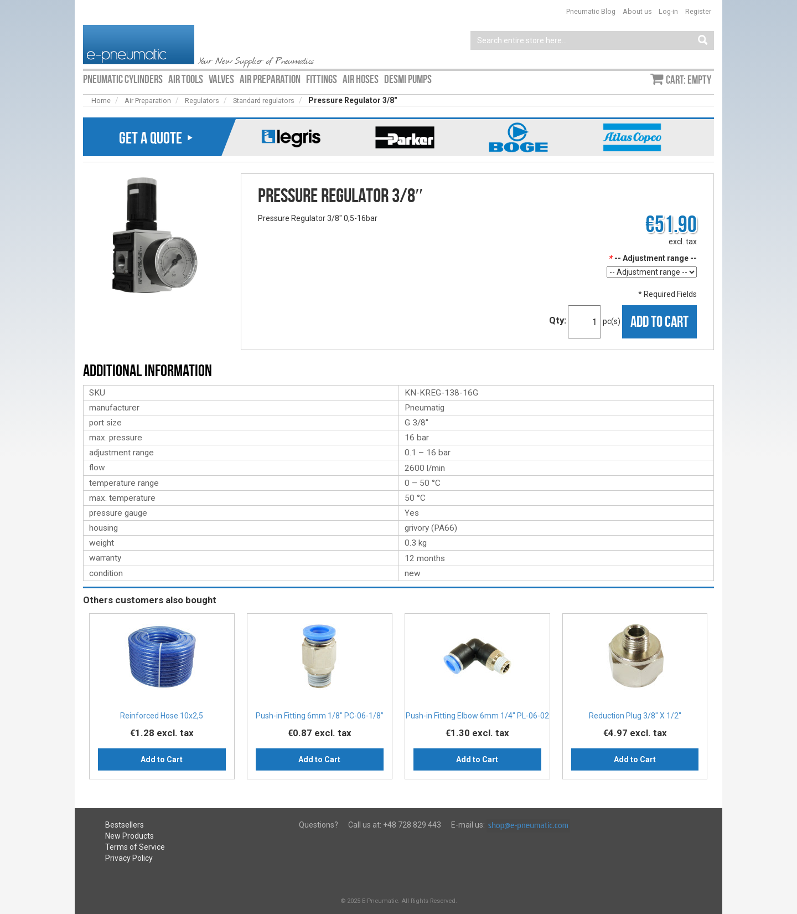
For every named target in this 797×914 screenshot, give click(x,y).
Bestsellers (124, 824)
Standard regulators (263, 100)
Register (698, 11)
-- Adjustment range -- (652, 258)
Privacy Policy (129, 858)
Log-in (668, 11)
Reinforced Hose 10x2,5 (161, 715)
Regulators (202, 100)
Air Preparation (148, 100)
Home (101, 100)
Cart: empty (688, 79)
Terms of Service (135, 847)
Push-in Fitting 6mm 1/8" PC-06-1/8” (320, 715)
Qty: (557, 320)
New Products (129, 835)
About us (637, 11)
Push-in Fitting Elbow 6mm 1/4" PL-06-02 (477, 715)
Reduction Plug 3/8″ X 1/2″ (635, 715)
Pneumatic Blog (590, 11)
